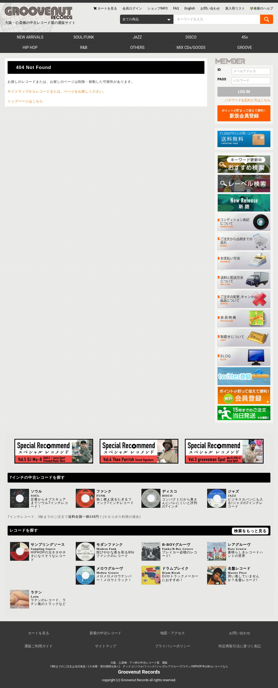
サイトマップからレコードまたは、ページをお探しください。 (57, 91)
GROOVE (244, 47)
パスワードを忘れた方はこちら (247, 100)
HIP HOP (30, 47)
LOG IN (244, 92)
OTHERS (137, 47)
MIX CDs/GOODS (191, 47)
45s (245, 37)
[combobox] (146, 19)
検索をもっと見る (250, 531)
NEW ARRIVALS (30, 37)
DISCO (191, 37)
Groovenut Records (139, 672)
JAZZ (137, 37)
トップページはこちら (25, 101)
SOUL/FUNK (83, 37)
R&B (83, 47)
